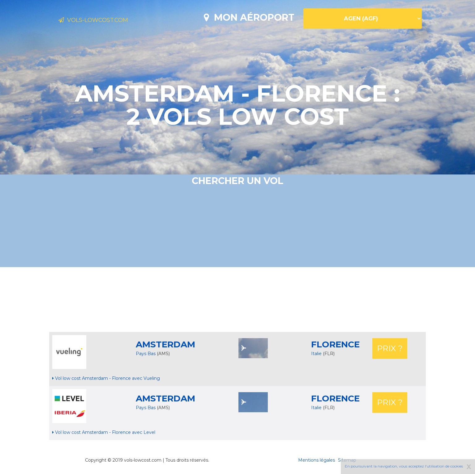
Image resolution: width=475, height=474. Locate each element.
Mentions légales (316, 460)
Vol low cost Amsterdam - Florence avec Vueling (106, 378)
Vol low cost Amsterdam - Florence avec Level (103, 432)
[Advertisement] (237, 299)
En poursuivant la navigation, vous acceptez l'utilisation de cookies (404, 466)
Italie (317, 353)
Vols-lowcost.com (107, 21)
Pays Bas (146, 353)
